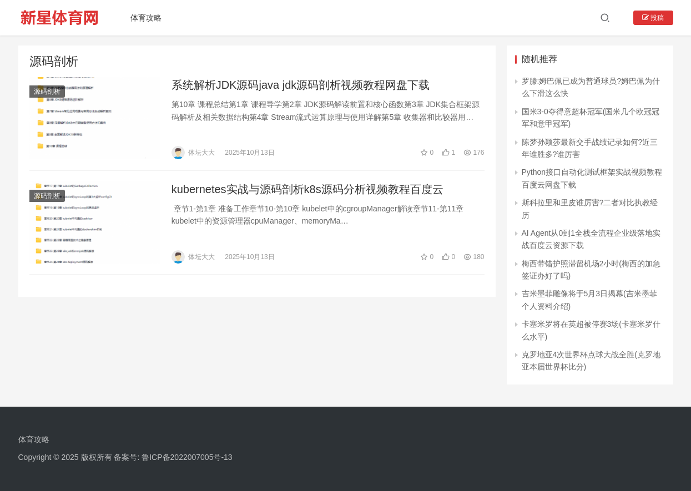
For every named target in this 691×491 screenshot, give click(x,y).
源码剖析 (47, 92)
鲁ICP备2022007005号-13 (187, 457)
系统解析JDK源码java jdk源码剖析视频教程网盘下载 (301, 85)
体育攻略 (149, 17)
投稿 (653, 18)
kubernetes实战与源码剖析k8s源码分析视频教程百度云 (307, 190)
